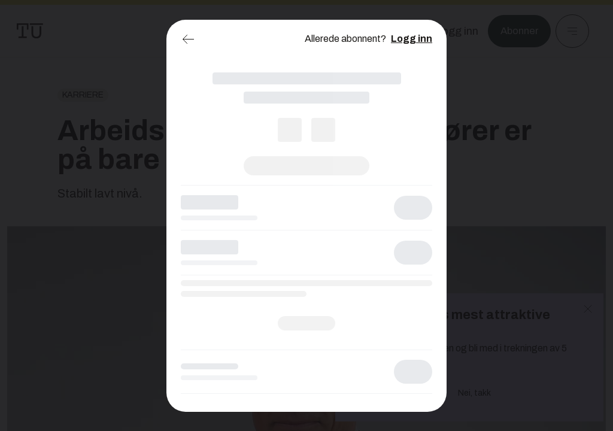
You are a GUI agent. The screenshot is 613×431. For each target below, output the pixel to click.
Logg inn (411, 39)
